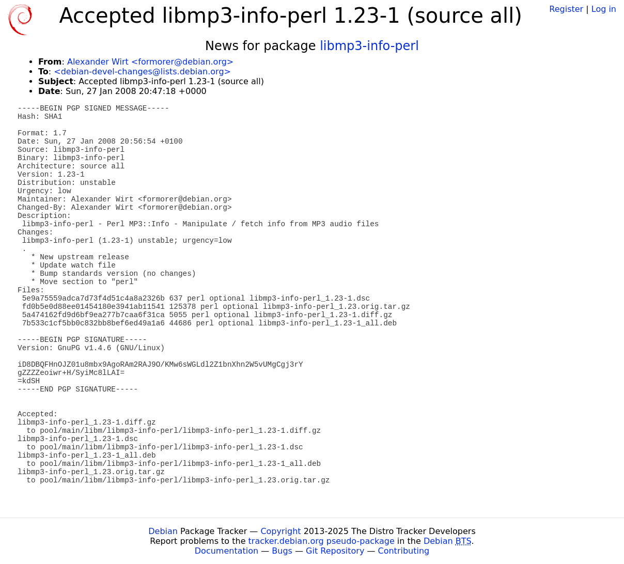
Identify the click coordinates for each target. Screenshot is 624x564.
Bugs (282, 551)
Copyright (280, 531)
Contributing (404, 551)
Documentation (226, 551)
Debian (163, 531)
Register (566, 9)
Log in (603, 9)
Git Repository (335, 551)
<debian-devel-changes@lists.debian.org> (142, 71)
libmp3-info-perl (369, 46)
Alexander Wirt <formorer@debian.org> (150, 62)
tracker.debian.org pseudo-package (321, 541)
